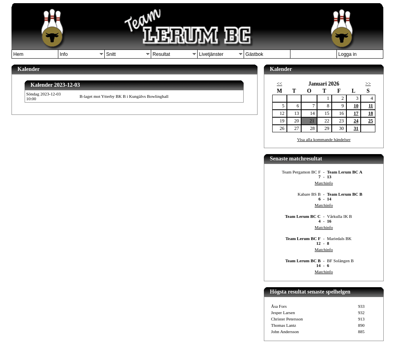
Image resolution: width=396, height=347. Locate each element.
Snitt (111, 54)
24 (356, 121)
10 (356, 106)
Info (64, 54)
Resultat (161, 54)
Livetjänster (211, 54)
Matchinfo (324, 183)
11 (371, 106)
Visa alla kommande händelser (324, 139)
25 (370, 121)
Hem (18, 54)
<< (280, 83)
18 (370, 113)
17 (356, 113)
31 (356, 128)
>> (368, 83)
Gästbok (254, 54)
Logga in (347, 54)
